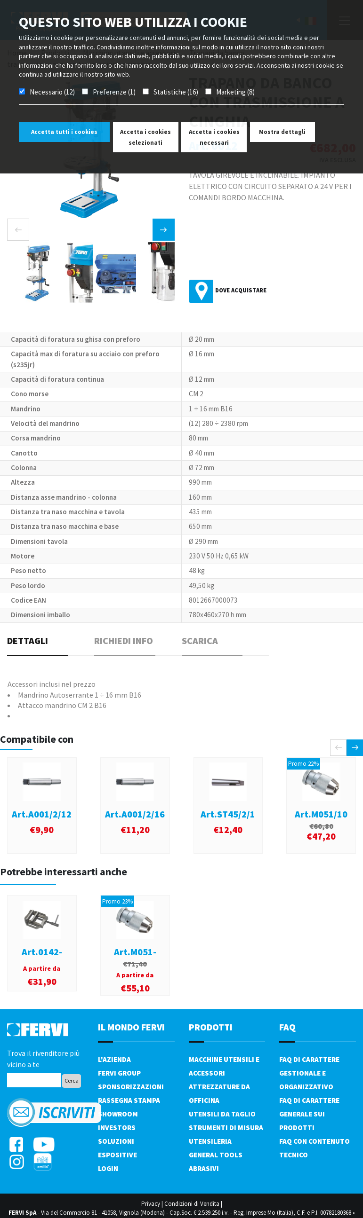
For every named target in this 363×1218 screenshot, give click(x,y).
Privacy (150, 1204)
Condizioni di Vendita (191, 1204)
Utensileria (210, 1141)
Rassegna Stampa (129, 1100)
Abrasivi (204, 1168)
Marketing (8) (235, 91)
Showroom (118, 1113)
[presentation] (18, 230)
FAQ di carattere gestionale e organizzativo (309, 1073)
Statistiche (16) (175, 91)
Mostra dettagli (282, 132)
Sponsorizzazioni (131, 1086)
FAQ (287, 1027)
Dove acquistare (240, 290)
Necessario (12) (52, 91)
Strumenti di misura (226, 1127)
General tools (215, 1154)
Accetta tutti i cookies (64, 132)
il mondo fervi (131, 1027)
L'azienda (114, 1059)
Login (108, 1168)
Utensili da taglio (222, 1113)
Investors (117, 1127)
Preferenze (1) (114, 91)
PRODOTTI (211, 1027)
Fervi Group (119, 1073)
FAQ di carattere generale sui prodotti (309, 1114)
